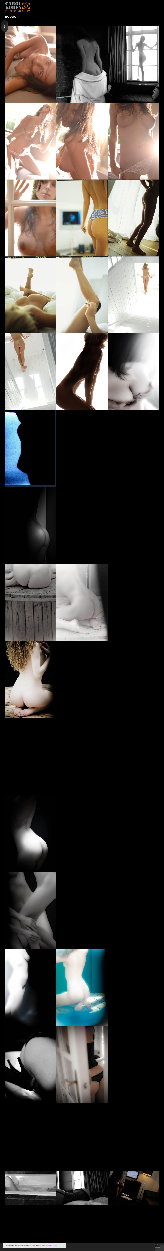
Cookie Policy (51, 1246)
